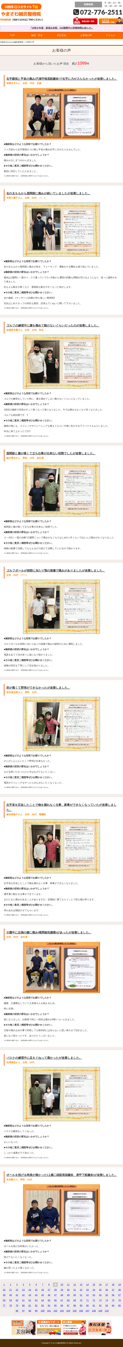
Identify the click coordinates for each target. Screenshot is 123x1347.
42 (23, 1295)
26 (42, 1290)
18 (113, 1284)
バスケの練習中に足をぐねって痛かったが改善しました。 (44, 1057)
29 (61, 1290)
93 (106, 1305)
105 (75, 1311)
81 (29, 1305)
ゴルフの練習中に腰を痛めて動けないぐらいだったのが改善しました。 (53, 325)
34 (94, 1290)
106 (81, 1311)
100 (42, 1311)
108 (94, 1311)
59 (10, 1300)
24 (29, 1290)
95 (119, 1305)
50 (74, 1295)
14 (87, 1284)
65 (49, 1300)
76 (119, 1300)
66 (55, 1300)
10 (61, 1284)
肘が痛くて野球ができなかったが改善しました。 (38, 687)
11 (68, 1284)
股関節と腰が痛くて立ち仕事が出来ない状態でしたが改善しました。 (51, 453)
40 (10, 1295)
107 (87, 1311)
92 (100, 1305)
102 (55, 1311)
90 (87, 1305)
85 (55, 1305)
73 (100, 1300)
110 (107, 1311)
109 (100, 1311)
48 (61, 1295)
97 (23, 1311)
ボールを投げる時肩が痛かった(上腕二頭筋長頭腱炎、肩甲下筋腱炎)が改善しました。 (61, 1175)
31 (74, 1290)
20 (4, 1290)
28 (55, 1290)
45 (42, 1295)
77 (4, 1305)
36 (106, 1290)
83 (42, 1305)
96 (17, 1311)
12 (74, 1284)
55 (106, 1295)
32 (81, 1290)
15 (94, 1284)
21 (10, 1290)
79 (17, 1305)
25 (36, 1290)
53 (94, 1295)
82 (36, 1305)
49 (68, 1295)
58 (4, 1300)
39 (4, 1295)
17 (106, 1284)
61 (23, 1300)
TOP (12, 35)
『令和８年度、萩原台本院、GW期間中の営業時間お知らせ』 (62, 28)
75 (113, 1300)
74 (106, 1300)
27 (49, 1290)
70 (81, 1300)
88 (74, 1305)
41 (17, 1295)
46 (49, 1295)
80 (23, 1305)
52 (87, 1295)
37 (113, 1290)
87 (68, 1305)
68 (68, 1300)
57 (119, 1295)
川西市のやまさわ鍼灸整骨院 (11, 42)
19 (119, 1284)
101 (49, 1311)
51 (81, 1295)
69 (74, 1300)
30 (68, 1290)
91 (94, 1305)
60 (17, 1300)
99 (36, 1311)
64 (42, 1300)
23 (23, 1290)
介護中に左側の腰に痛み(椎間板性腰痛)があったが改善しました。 (49, 932)
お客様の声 (86, 35)
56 (113, 1295)
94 (113, 1305)
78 (10, 1305)
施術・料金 (37, 35)
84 (49, 1305)
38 (119, 1290)
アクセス (110, 35)
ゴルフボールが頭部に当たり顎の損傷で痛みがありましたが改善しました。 (55, 570)
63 (36, 1300)
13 (81, 1284)
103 (62, 1311)
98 (29, 1311)
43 (29, 1295)
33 (87, 1290)
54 (100, 1295)
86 (61, 1305)
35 (100, 1290)
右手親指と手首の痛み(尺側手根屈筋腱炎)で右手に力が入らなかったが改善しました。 (61, 78)
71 (87, 1300)
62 (29, 1300)
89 (81, 1305)
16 (100, 1284)
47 (55, 1295)
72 (94, 1300)
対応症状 (61, 35)
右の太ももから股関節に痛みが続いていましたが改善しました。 (48, 193)
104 (68, 1311)
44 (36, 1295)
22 (17, 1290)
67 (61, 1300)
